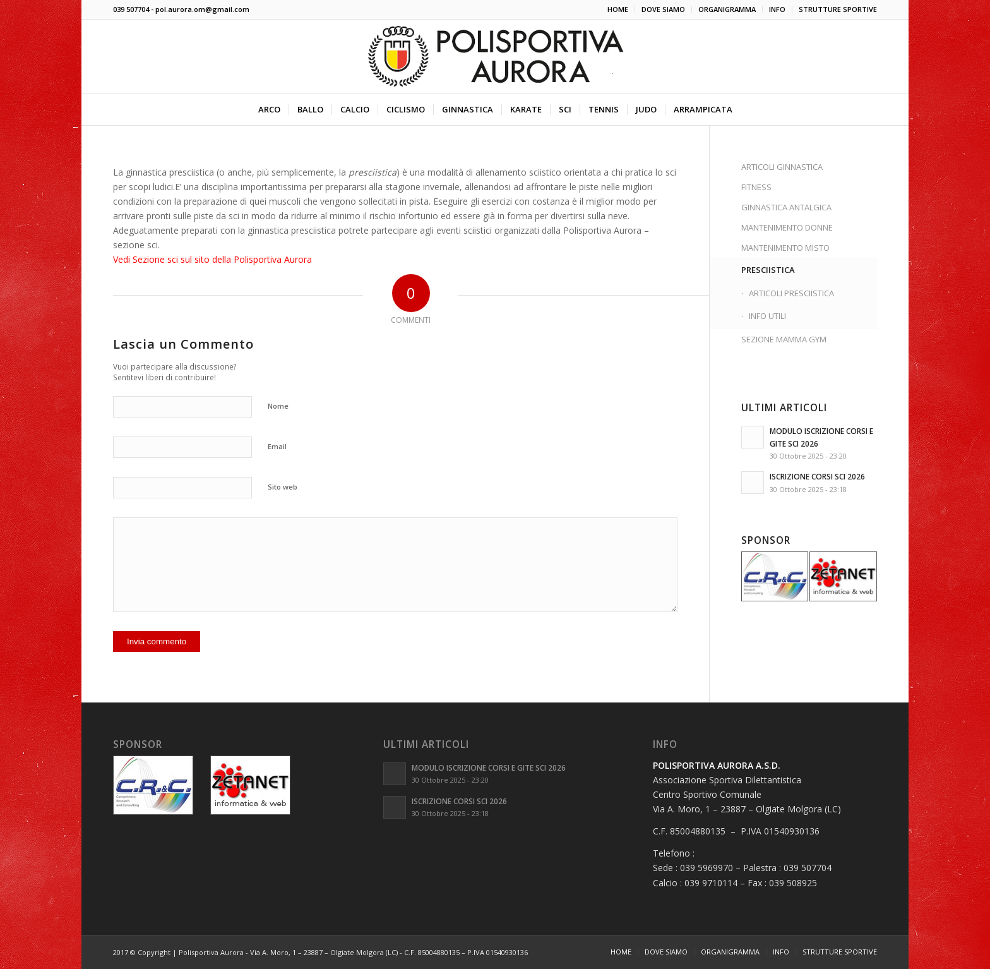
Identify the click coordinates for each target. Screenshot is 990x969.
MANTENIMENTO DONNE (787, 227)
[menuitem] (618, 9)
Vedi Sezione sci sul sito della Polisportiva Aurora (212, 259)
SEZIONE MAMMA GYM (783, 339)
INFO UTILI (767, 316)
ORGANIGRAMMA (727, 9)
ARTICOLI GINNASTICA (782, 166)
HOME (617, 9)
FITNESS (756, 187)
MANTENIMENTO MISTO (785, 247)
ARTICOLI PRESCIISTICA (791, 293)
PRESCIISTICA (768, 269)
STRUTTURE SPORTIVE (838, 9)
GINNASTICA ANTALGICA (786, 207)
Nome (278, 406)
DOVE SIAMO (663, 9)
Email (277, 446)
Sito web (282, 486)
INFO (777, 9)
